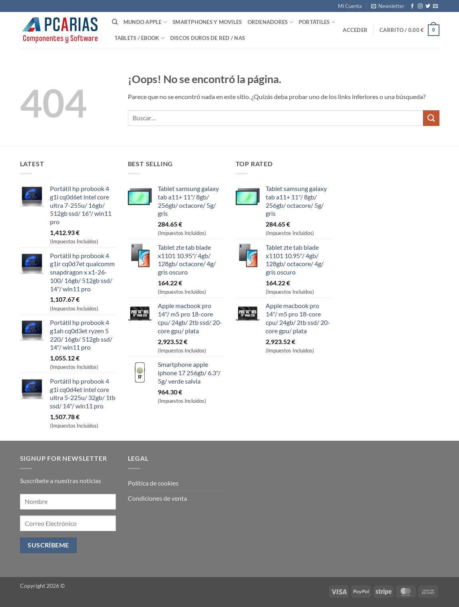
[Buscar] (115, 22)
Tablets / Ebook (140, 38)
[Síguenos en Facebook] (412, 6)
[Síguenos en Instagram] (420, 6)
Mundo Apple (145, 22)
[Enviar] (431, 118)
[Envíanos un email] (435, 6)
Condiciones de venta (157, 498)
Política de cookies (153, 483)
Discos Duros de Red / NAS (207, 38)
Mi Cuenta (350, 6)
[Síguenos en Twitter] (427, 6)
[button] (387, 6)
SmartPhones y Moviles (207, 22)
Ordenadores (270, 22)
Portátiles (317, 22)
